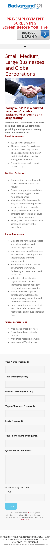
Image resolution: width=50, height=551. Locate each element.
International (37, 537)
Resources (14, 539)
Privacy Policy (25, 519)
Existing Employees (8, 537)
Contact (31, 539)
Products (5, 539)
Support (27, 542)
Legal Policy (17, 542)
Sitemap (35, 542)
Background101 (25, 6)
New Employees (23, 537)
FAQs (47, 537)
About (23, 539)
